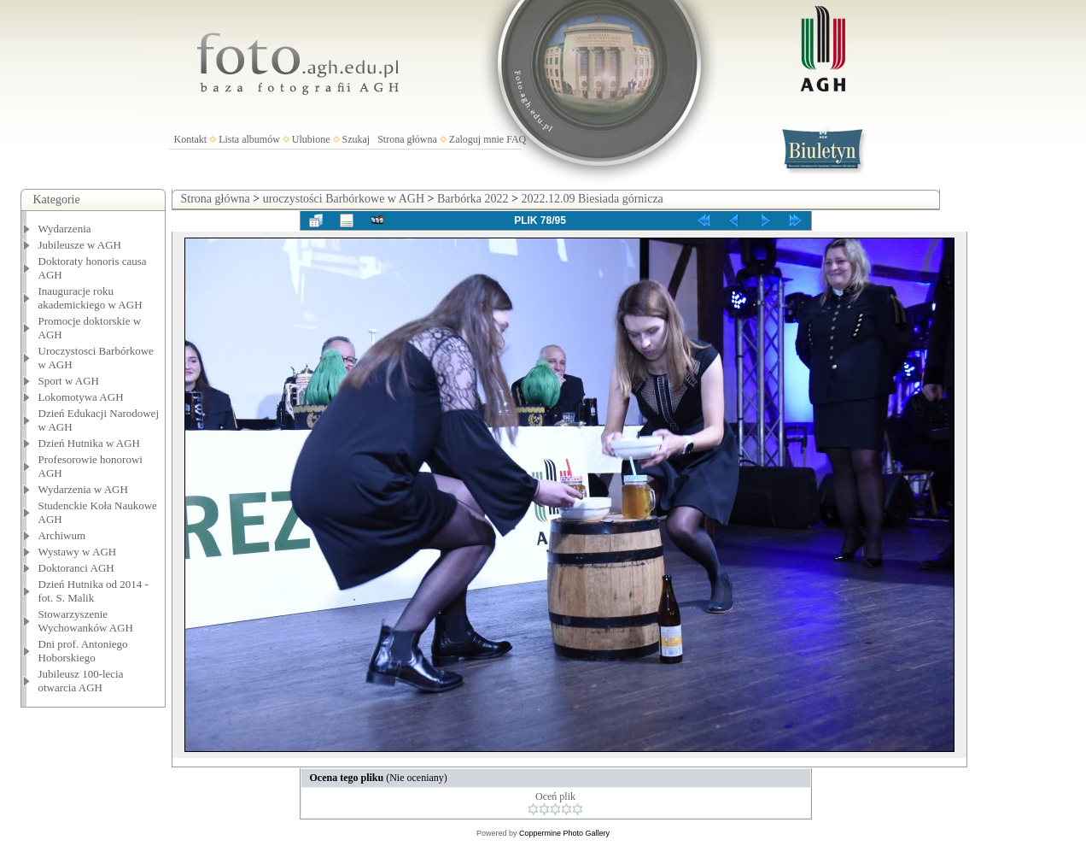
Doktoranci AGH (76, 567)
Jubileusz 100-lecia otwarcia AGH (81, 680)
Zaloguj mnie (476, 139)
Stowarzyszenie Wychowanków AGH (86, 621)
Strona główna (407, 139)
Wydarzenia (64, 228)
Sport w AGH (69, 380)
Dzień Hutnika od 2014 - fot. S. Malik (93, 591)
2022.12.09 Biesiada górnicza (592, 198)
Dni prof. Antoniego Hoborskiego (83, 650)
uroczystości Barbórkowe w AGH (343, 198)
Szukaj (356, 139)
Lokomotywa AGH (81, 397)
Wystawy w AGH (77, 551)
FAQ (516, 139)
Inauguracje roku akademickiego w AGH (90, 298)
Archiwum (62, 535)
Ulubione (311, 139)
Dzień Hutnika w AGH (89, 443)
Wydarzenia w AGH (83, 489)
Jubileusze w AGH (80, 244)
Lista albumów (249, 139)
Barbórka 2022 (473, 198)
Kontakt (190, 139)
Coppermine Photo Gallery (564, 833)
